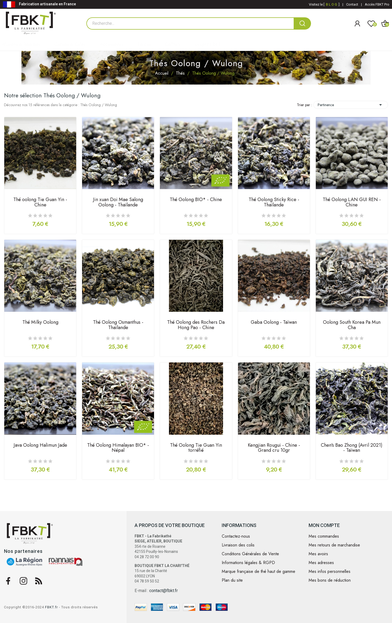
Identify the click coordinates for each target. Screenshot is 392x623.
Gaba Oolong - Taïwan (274, 323)
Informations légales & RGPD (248, 562)
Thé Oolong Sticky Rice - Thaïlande (274, 202)
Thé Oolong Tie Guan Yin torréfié (196, 448)
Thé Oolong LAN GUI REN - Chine (352, 202)
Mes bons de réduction (330, 580)
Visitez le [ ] (324, 4)
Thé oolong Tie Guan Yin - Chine (40, 202)
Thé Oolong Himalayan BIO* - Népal (118, 448)
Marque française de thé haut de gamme (258, 571)
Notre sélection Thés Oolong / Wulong (52, 95)
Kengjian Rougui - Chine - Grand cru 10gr (274, 448)
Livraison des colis (238, 545)
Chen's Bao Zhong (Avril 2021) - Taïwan (351, 448)
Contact (352, 4)
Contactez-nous (236, 536)
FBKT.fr (51, 607)
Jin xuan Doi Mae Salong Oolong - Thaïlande (118, 202)
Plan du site (232, 580)
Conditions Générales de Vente (250, 554)
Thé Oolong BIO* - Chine (196, 200)
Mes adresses (321, 562)
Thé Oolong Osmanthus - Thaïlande (118, 325)
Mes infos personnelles (329, 571)
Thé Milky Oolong (40, 323)
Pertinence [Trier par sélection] (351, 105)
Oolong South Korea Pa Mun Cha (352, 325)
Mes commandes (324, 536)
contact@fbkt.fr (163, 590)
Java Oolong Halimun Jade (40, 446)
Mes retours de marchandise (334, 545)
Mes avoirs (318, 554)
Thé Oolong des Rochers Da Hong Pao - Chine (196, 325)
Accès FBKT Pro (377, 4)
